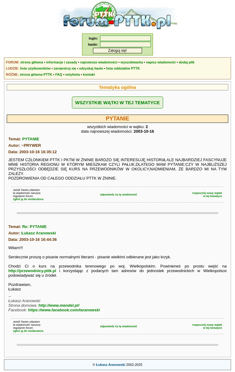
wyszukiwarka (132, 62)
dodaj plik (186, 62)
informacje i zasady (61, 62)
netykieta (72, 74)
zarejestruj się (65, 68)
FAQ (58, 74)
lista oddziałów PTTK (123, 68)
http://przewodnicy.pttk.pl (32, 270)
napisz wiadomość (161, 62)
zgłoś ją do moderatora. (28, 199)
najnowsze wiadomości (99, 62)
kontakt (89, 74)
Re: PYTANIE (34, 226)
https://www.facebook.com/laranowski (64, 310)
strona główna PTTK (36, 74)
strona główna (31, 62)
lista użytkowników (35, 68)
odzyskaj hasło (91, 68)
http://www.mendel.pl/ (58, 305)
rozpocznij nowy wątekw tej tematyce (207, 195)
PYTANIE (30, 139)
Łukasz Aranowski (38, 233)
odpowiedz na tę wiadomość (118, 194)
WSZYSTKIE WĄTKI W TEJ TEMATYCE (117, 102)
